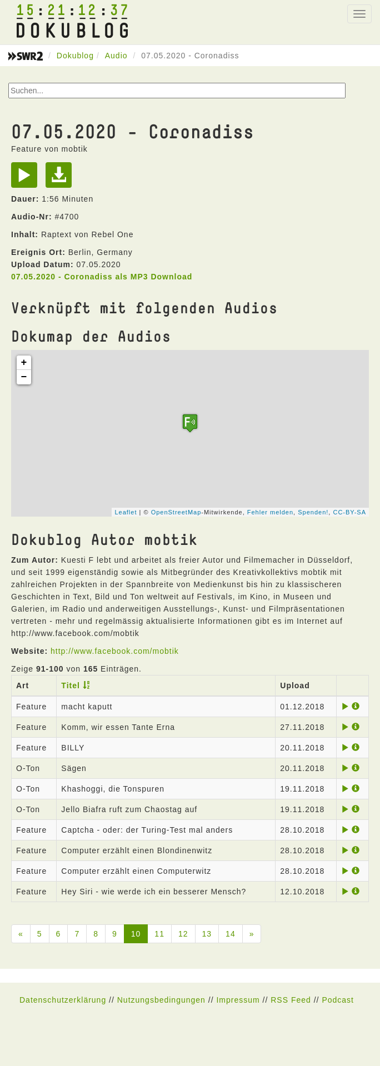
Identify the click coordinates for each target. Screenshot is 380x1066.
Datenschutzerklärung (62, 999)
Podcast (338, 999)
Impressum (237, 999)
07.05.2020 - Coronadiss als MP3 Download (101, 276)
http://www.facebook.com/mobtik (115, 651)
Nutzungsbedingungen (161, 999)
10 (136, 933)
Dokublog (75, 55)
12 (183, 933)
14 (231, 933)
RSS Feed (291, 999)
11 (159, 933)
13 (207, 933)
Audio (116, 55)
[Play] (27, 178)
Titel (70, 685)
